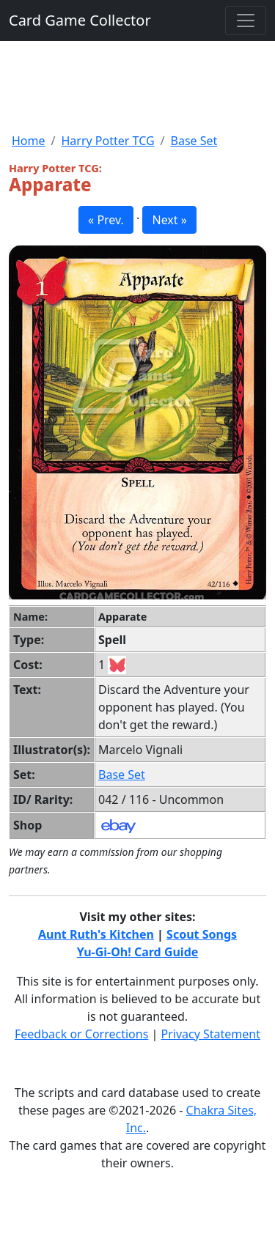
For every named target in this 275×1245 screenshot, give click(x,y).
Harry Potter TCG (107, 141)
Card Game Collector (80, 20)
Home (28, 141)
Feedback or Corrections (81, 1034)
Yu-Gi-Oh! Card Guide (138, 952)
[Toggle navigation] (245, 20)
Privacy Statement (211, 1034)
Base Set (194, 141)
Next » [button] (169, 220)
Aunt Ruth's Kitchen (96, 934)
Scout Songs (201, 934)
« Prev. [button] (106, 220)
